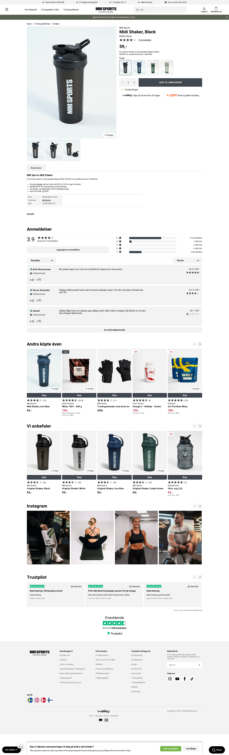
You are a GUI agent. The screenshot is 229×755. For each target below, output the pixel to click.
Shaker (56, 24)
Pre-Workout (136, 669)
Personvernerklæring (104, 669)
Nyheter (134, 687)
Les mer (30, 214)
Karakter (35, 260)
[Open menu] (6, 9)
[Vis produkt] (34, 400)
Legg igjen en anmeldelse (67, 250)
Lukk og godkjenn (170, 750)
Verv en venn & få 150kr (105, 660)
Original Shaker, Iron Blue (110, 488)
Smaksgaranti (66, 678)
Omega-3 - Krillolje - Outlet (147, 406)
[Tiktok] (192, 679)
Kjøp (44, 395)
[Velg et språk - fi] (50, 702)
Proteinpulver (136, 660)
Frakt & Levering (66, 664)
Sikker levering (147, 2)
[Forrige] (199, 344)
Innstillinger (191, 750)
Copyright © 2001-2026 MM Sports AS (182, 711)
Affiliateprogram (102, 673)
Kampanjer (135, 691)
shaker (39, 184)
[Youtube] (177, 679)
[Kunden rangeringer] (33, 280)
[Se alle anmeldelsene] (126, 39)
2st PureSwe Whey (178, 406)
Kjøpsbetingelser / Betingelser (72, 669)
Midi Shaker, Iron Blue (38, 406)
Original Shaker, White (73, 488)
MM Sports (46, 200)
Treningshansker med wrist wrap (114, 406)
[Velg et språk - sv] (30, 702)
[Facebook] (185, 679)
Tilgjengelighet (102, 678)
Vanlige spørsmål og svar (70, 682)
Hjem (29, 24)
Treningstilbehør (71, 9)
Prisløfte (63, 660)
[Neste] (194, 344)
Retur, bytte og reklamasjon (71, 673)
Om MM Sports (102, 655)
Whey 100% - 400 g (72, 406)
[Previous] (199, 506)
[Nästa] (194, 506)
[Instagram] (170, 679)
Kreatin (134, 664)
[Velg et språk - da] (43, 702)
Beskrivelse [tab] (36, 168)
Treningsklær (137, 678)
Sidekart (99, 664)
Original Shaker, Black (38, 488)
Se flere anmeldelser (114, 330)
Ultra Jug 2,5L (175, 488)
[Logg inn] (204, 10)
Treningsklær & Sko (50, 9)
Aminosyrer (136, 673)
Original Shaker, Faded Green (148, 488)
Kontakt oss (65, 655)
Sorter (180, 260)
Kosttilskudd (31, 9)
